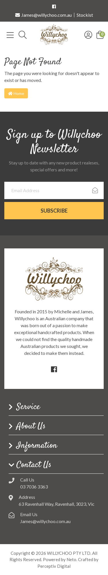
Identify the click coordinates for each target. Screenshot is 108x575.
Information (36, 446)
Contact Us (34, 465)
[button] (100, 34)
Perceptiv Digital (54, 566)
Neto (71, 559)
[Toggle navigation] (10, 34)
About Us (31, 426)
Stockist (85, 15)
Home (16, 93)
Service (28, 407)
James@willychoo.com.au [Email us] (43, 15)
